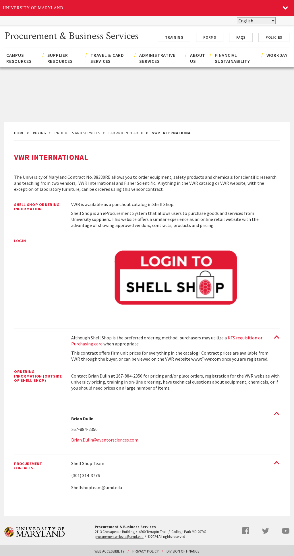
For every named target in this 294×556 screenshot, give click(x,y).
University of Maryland (33, 8)
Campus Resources (19, 58)
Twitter (265, 531)
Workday (277, 55)
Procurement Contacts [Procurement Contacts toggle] (28, 466)
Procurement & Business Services (72, 35)
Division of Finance (183, 551)
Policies (274, 37)
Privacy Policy (145, 551)
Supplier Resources (60, 58)
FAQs (240, 37)
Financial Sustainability (232, 58)
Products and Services (77, 133)
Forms (209, 37)
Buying (39, 133)
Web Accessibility (109, 551)
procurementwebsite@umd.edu (119, 536)
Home (19, 133)
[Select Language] (256, 20)
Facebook (245, 530)
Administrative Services (157, 58)
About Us (197, 58)
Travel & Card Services (107, 58)
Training (174, 37)
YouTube (286, 531)
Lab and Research (126, 133)
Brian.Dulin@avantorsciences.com (104, 440)
